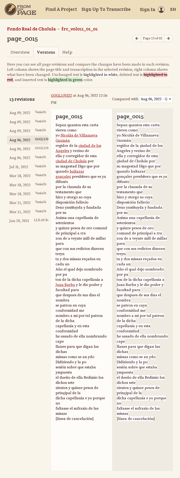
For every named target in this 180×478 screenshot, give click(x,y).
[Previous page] (136, 38)
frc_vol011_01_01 (79, 29)
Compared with (125, 99)
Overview (20, 52)
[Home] (20, 9)
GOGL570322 (61, 95)
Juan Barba (65, 284)
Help (67, 52)
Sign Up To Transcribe (106, 9)
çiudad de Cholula (71, 161)
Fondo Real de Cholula (31, 29)
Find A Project (61, 9)
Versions (46, 52)
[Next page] (168, 38)
